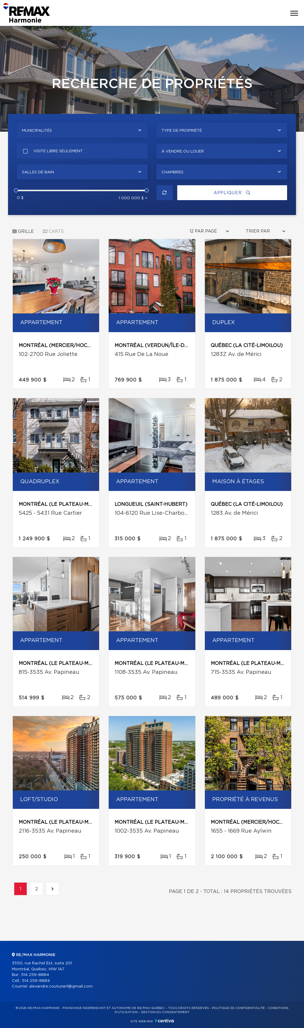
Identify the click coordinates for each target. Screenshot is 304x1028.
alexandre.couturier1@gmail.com (61, 986)
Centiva (164, 1021)
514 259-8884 (35, 975)
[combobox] (82, 130)
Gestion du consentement (165, 1012)
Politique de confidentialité (238, 1008)
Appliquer (232, 193)
